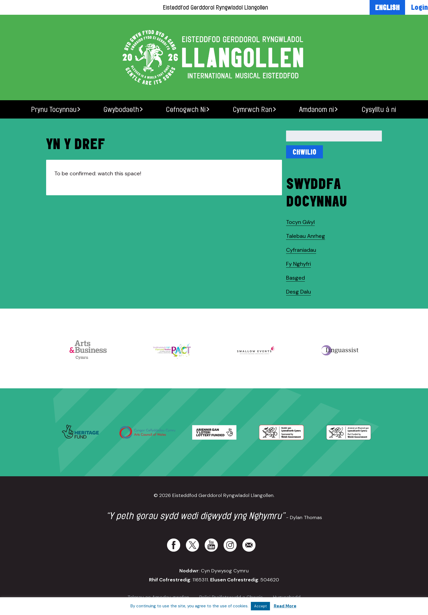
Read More (285, 606)
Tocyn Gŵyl (300, 222)
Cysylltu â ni (379, 109)
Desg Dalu (298, 291)
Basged (295, 277)
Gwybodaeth (121, 109)
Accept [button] (260, 606)
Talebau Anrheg (305, 236)
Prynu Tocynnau (53, 109)
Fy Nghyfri (298, 263)
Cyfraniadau (301, 249)
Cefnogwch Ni (186, 109)
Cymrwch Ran (252, 109)
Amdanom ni (316, 109)
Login (419, 7)
